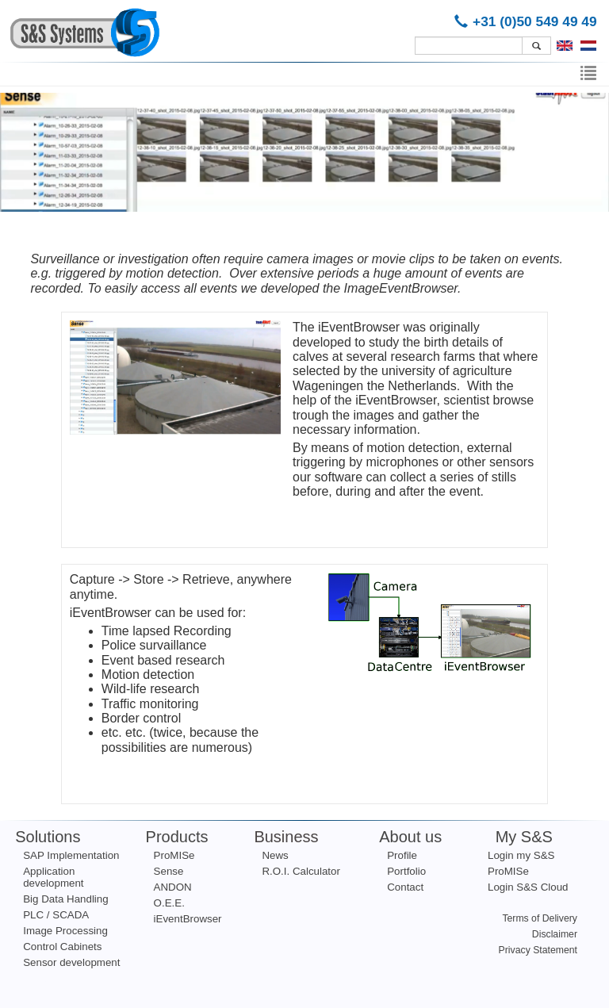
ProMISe (174, 855)
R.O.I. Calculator (301, 871)
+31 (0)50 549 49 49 (528, 21)
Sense (169, 871)
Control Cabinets (62, 946)
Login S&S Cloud (528, 887)
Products (177, 836)
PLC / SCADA (56, 915)
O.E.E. (169, 903)
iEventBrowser (188, 919)
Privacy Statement (538, 950)
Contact (405, 887)
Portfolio (406, 871)
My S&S (524, 836)
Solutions (47, 836)
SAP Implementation (71, 855)
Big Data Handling (65, 899)
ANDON (173, 887)
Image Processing (65, 931)
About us (410, 836)
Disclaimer (554, 934)
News (275, 855)
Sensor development (71, 962)
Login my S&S (521, 855)
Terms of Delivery (539, 918)
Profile (402, 855)
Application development (53, 877)
